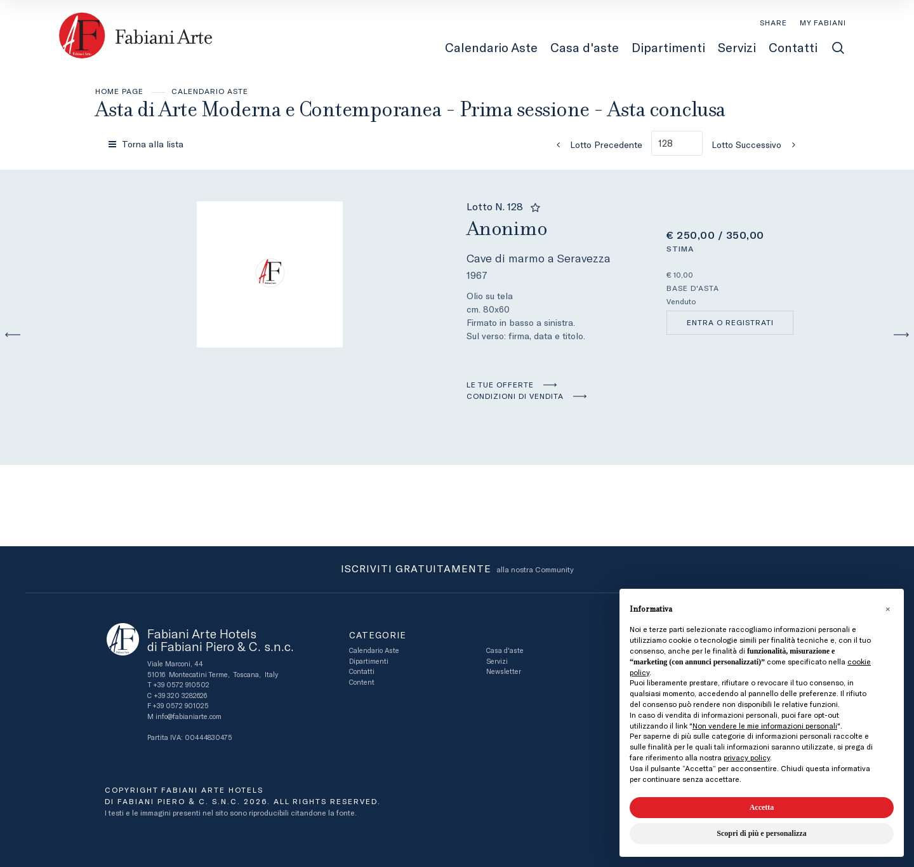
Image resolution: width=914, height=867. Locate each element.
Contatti (361, 672)
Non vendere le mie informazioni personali (764, 726)
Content (361, 682)
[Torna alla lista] (147, 144)
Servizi (497, 661)
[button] (887, 609)
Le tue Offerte (500, 384)
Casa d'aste (505, 651)
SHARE (773, 22)
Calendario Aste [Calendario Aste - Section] (491, 47)
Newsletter (503, 672)
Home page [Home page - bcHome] (119, 91)
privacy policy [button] (747, 757)
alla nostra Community (457, 569)
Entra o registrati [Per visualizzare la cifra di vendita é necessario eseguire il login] (730, 322)
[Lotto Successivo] (757, 144)
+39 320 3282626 (180, 696)
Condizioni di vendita (515, 396)
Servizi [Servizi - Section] (737, 47)
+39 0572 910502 (181, 685)
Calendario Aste (209, 91)
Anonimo (507, 228)
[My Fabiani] (822, 22)
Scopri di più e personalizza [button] (761, 833)
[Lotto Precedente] (595, 144)
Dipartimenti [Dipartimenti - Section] (668, 47)
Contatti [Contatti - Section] (793, 47)
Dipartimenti (368, 661)
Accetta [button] (762, 807)
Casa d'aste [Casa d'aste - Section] (584, 47)
